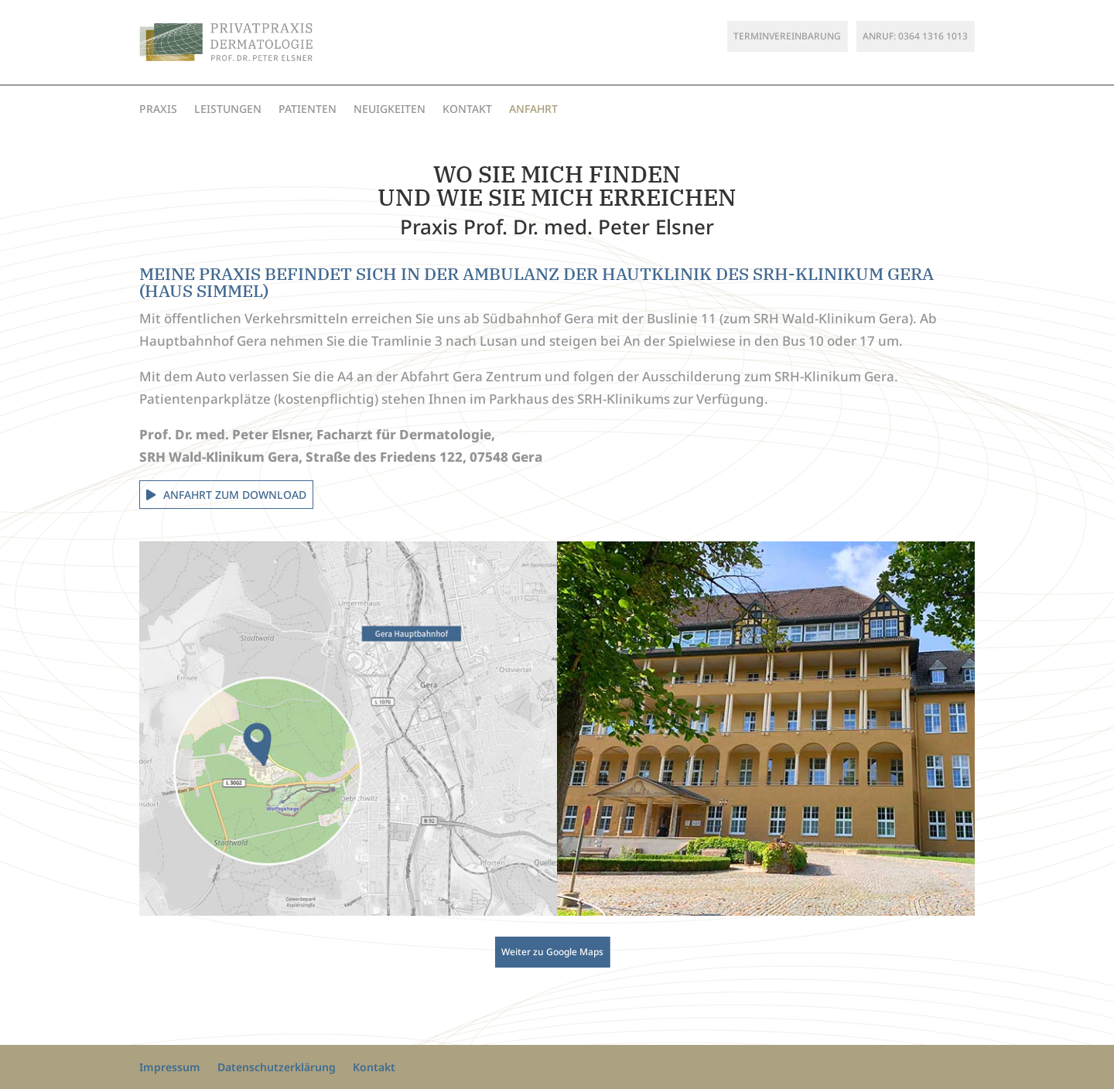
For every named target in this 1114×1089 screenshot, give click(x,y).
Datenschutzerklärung (276, 1067)
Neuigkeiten (389, 110)
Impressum (169, 1067)
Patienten (307, 110)
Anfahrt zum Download (234, 494)
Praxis (158, 110)
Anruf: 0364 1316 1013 (915, 36)
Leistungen (227, 110)
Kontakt (467, 110)
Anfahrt (533, 110)
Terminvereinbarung (787, 36)
